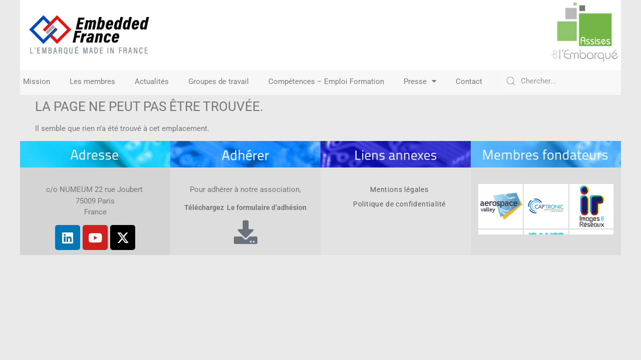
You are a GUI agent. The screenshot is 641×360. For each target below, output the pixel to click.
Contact (469, 81)
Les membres (92, 81)
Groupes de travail (218, 81)
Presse (420, 81)
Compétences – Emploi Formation (326, 81)
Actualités (152, 81)
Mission (36, 81)
